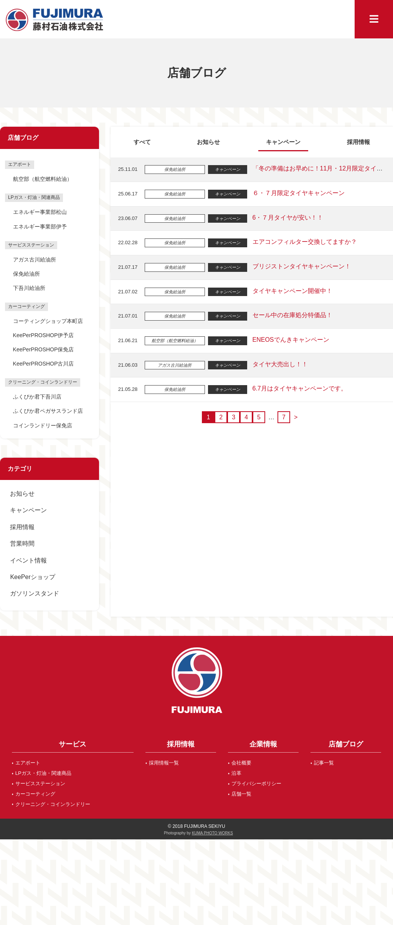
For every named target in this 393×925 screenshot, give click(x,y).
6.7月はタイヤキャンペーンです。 (299, 388)
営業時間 (22, 543)
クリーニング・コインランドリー (52, 804)
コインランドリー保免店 (42, 425)
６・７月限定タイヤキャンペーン (298, 193)
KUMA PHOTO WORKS (212, 833)
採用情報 (22, 527)
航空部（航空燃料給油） (42, 179)
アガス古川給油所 (34, 259)
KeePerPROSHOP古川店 (43, 364)
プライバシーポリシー (256, 783)
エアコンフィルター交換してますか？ (304, 241)
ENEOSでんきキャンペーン (290, 339)
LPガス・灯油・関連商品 (43, 773)
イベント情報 (28, 560)
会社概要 (241, 763)
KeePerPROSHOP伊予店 (43, 335)
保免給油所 (26, 274)
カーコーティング (35, 794)
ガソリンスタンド (34, 593)
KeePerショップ (32, 577)
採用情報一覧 (164, 763)
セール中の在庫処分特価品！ (292, 315)
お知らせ (22, 493)
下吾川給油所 (29, 288)
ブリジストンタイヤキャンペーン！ (301, 266)
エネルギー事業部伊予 (40, 226)
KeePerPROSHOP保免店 (43, 349)
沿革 (236, 773)
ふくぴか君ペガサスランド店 (48, 411)
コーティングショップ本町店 (48, 321)
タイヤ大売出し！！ (279, 364)
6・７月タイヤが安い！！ (287, 217)
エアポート (27, 763)
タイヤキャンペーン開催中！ (292, 291)
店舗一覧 (241, 794)
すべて (142, 142)
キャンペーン (28, 510)
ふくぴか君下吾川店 (37, 397)
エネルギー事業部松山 (40, 212)
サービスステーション (40, 783)
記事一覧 (324, 763)
